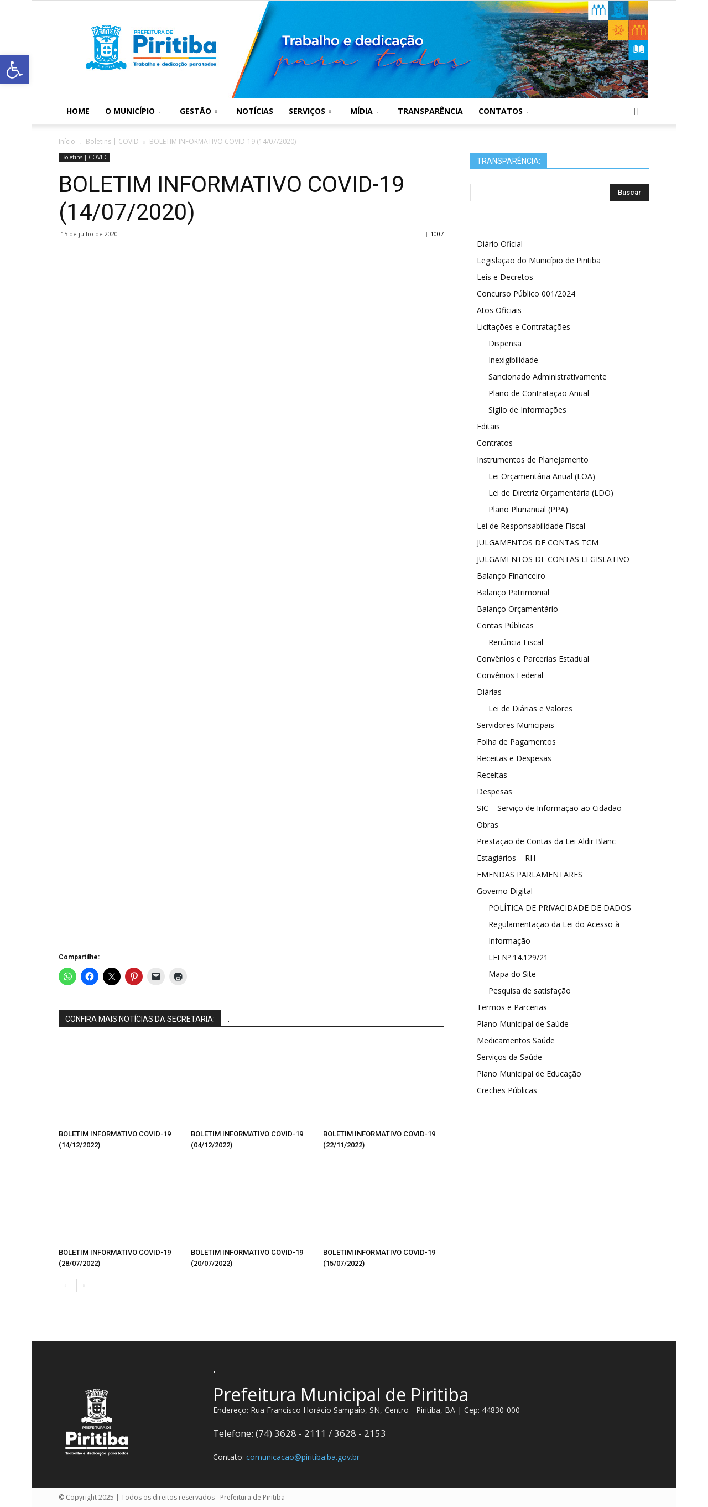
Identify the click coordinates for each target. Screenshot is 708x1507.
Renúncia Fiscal (515, 642)
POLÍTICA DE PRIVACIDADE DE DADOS (559, 907)
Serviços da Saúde (509, 1057)
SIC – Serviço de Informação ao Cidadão (549, 808)
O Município (132, 111)
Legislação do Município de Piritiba (539, 260)
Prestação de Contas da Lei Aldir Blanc (546, 841)
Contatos (503, 111)
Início (67, 141)
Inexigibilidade (513, 360)
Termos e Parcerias (512, 1007)
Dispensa (505, 343)
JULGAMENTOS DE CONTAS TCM (537, 542)
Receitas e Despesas (514, 758)
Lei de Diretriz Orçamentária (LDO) (550, 492)
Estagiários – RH (506, 858)
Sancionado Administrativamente (547, 376)
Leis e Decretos (505, 277)
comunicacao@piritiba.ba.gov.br (303, 1457)
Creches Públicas (507, 1090)
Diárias (489, 692)
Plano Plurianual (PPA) (528, 509)
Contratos (495, 443)
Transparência (430, 111)
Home (78, 111)
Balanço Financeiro (511, 575)
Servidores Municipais (515, 725)
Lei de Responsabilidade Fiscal (531, 526)
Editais (488, 426)
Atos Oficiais (499, 310)
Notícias (254, 111)
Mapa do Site (512, 974)
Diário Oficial (500, 243)
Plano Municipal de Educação (529, 1073)
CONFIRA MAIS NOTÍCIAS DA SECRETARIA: (140, 1019)
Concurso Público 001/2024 (526, 293)
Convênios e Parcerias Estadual (533, 658)
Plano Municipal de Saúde (523, 1023)
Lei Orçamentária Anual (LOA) (541, 476)
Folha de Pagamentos (516, 741)
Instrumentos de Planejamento (533, 459)
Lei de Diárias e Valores (530, 708)
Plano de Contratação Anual (538, 393)
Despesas (494, 791)
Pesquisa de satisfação (529, 990)
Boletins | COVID (84, 157)
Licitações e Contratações (523, 326)
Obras (487, 824)
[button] (636, 111)
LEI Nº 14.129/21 (518, 957)
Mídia (364, 111)
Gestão (198, 111)
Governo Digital (505, 891)
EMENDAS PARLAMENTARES (529, 874)
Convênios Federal (510, 675)
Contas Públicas (505, 625)
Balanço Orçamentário (517, 609)
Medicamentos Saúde (516, 1040)
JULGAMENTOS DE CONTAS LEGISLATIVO (553, 559)
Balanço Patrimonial (513, 592)
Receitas (492, 775)
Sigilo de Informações (527, 409)
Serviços (310, 111)
